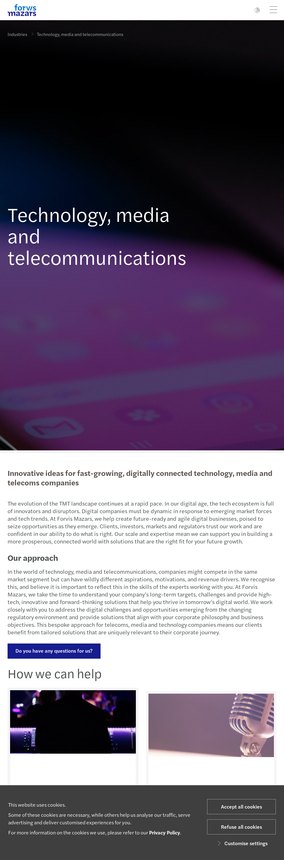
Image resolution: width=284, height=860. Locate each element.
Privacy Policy (164, 832)
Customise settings (242, 843)
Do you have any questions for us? (53, 650)
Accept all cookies (241, 806)
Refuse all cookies (241, 826)
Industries (17, 34)
